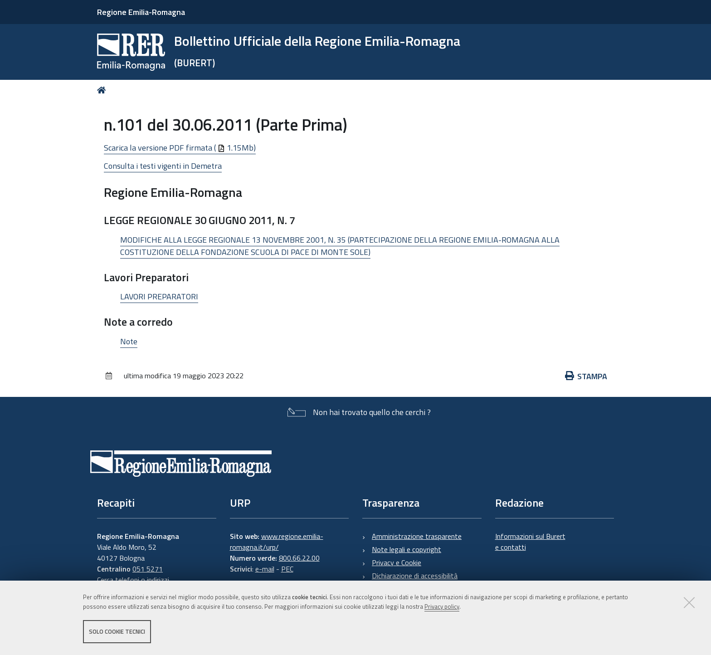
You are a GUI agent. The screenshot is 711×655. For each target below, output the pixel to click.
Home (103, 90)
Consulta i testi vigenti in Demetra (163, 166)
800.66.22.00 (299, 557)
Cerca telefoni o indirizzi (133, 579)
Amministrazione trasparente (417, 536)
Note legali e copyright (406, 549)
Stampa (586, 376)
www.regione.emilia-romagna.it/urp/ (276, 541)
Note (128, 341)
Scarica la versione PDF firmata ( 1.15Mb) (180, 148)
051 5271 (147, 568)
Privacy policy (441, 606)
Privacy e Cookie (396, 562)
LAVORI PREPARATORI (159, 296)
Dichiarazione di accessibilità (415, 575)
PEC (287, 568)
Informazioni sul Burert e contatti (530, 541)
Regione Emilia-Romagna (141, 12)
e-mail (264, 568)
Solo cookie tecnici (117, 631)
